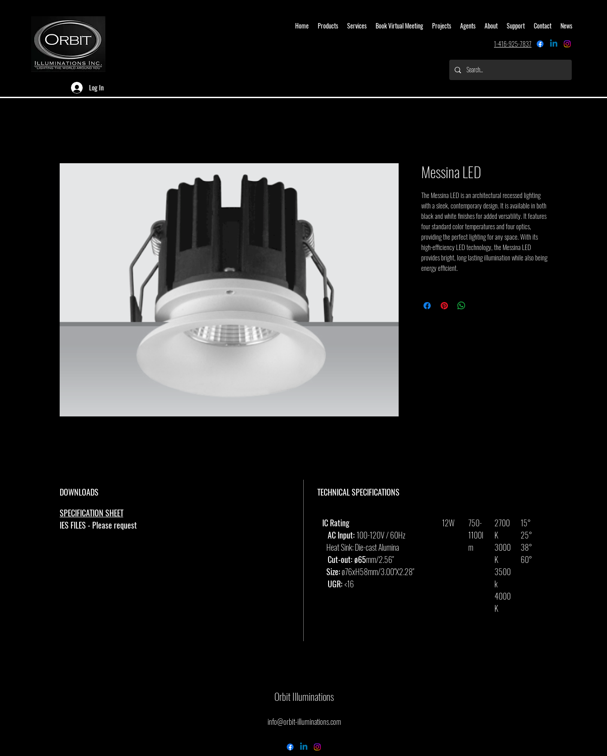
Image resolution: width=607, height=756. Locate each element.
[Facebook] (540, 43)
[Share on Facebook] (427, 305)
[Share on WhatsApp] (461, 305)
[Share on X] (478, 305)
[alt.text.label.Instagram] (567, 43)
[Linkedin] (553, 43)
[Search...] (509, 70)
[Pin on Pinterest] (444, 305)
